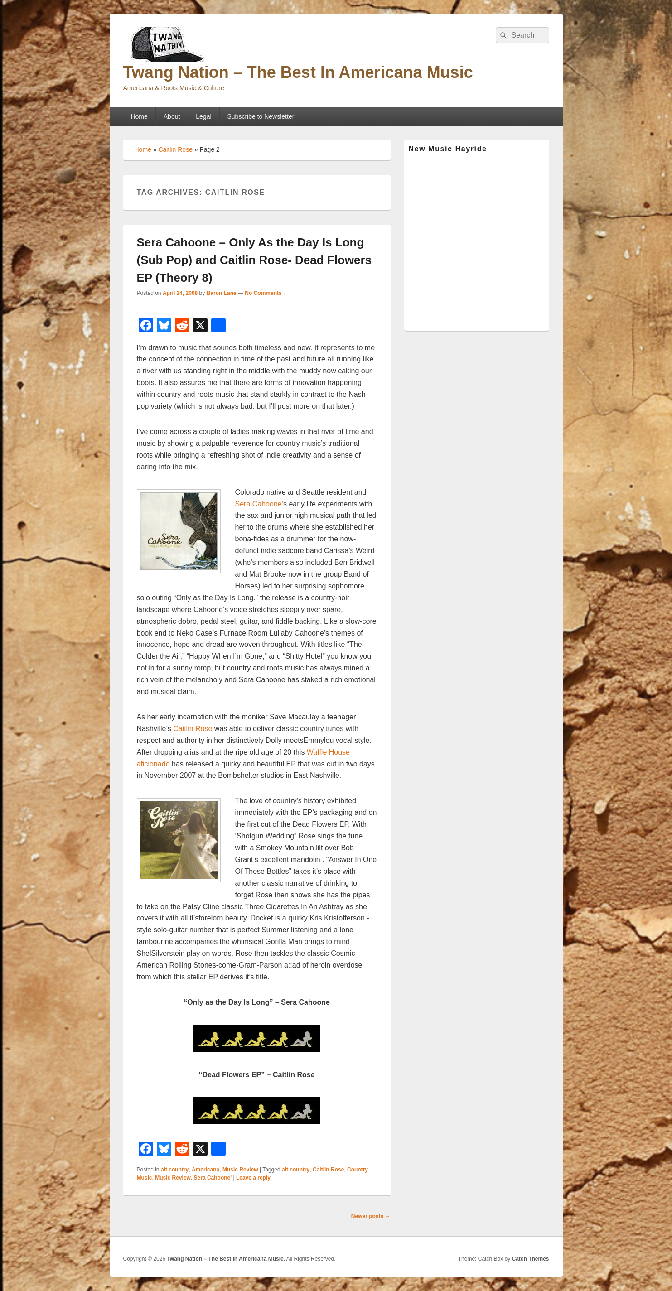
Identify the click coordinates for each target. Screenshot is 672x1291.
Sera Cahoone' (213, 1178)
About (172, 116)
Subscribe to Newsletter (261, 116)
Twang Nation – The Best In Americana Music (298, 72)
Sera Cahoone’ (259, 504)
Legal (203, 116)
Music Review (240, 1169)
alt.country (175, 1169)
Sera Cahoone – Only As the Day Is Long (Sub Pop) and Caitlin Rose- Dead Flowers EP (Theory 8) (254, 260)
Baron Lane (222, 293)
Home (139, 116)
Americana (205, 1169)
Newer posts (371, 1216)
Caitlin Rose (175, 149)
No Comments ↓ (265, 293)
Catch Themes (530, 1259)
